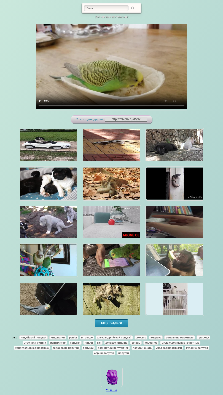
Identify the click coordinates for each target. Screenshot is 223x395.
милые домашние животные (180, 342)
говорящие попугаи (66, 347)
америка (155, 337)
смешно (141, 337)
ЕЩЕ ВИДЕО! (111, 323)
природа (203, 337)
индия (89, 342)
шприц (135, 342)
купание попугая (197, 347)
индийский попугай (33, 337)
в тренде (87, 337)
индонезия (58, 337)
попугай (123, 352)
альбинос (151, 342)
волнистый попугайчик (113, 347)
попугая (75, 342)
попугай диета (142, 347)
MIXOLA (112, 389)
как (99, 342)
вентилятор (58, 342)
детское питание (116, 342)
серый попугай (104, 352)
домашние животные (179, 337)
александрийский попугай (114, 337)
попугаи (88, 347)
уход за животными (169, 347)
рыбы (73, 337)
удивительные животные (32, 347)
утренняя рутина (35, 342)
